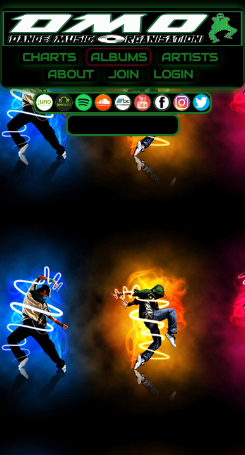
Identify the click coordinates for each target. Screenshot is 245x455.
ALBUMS (119, 57)
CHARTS (49, 57)
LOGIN (173, 75)
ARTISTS (189, 57)
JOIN (123, 75)
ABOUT (70, 75)
